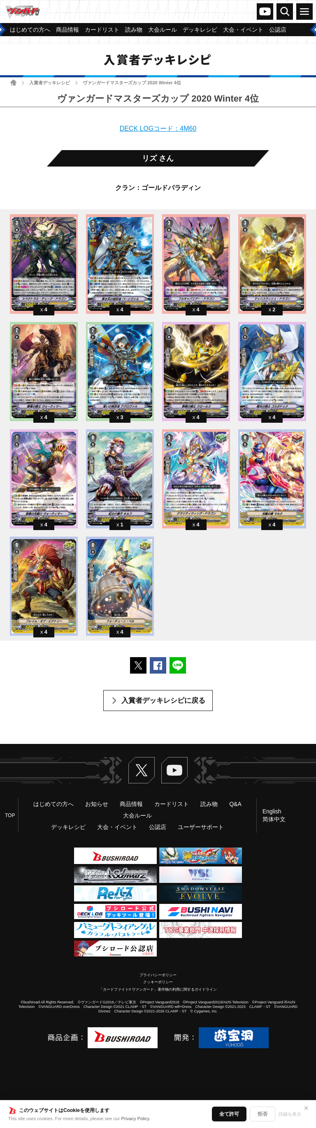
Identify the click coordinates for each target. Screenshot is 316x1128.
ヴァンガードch (265, 11)
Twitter (141, 770)
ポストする (138, 665)
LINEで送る (178, 665)
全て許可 (229, 1114)
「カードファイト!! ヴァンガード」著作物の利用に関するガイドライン (158, 989)
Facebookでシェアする (158, 665)
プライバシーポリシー (158, 975)
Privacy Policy (135, 1118)
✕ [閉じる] (306, 1108)
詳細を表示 (290, 1114)
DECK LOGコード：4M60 (158, 128)
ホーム (13, 82)
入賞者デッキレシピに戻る (163, 700)
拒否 (262, 1114)
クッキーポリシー (158, 982)
